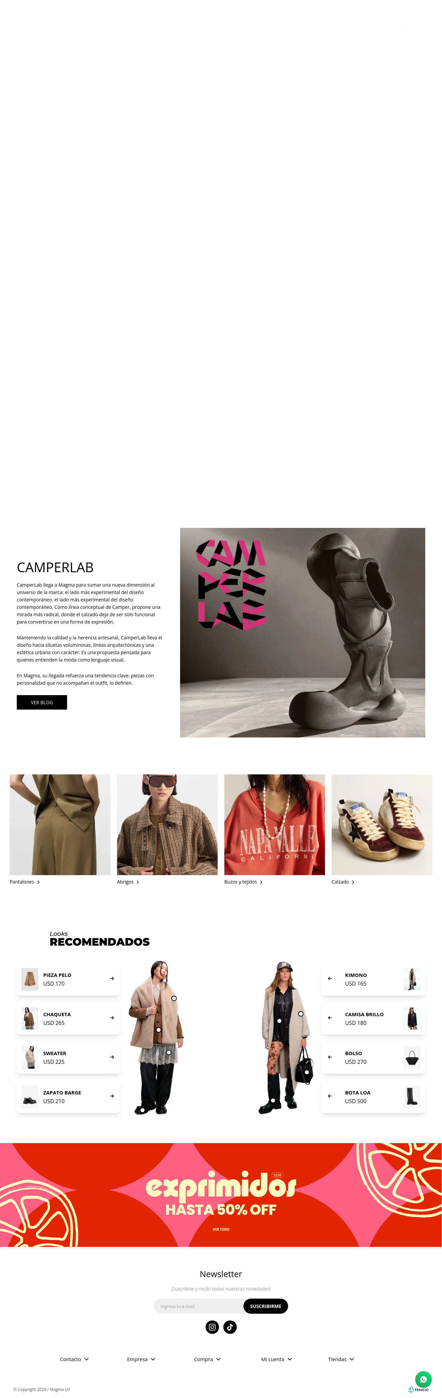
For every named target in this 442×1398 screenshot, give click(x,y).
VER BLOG (42, 702)
